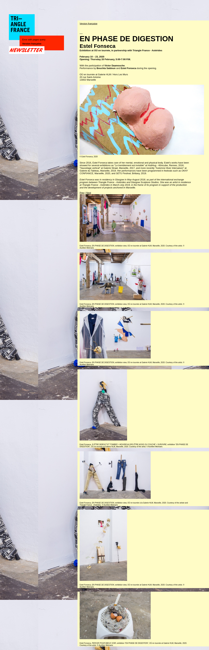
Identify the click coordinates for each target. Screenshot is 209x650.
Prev (82, 192)
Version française (31, 43)
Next (88, 192)
